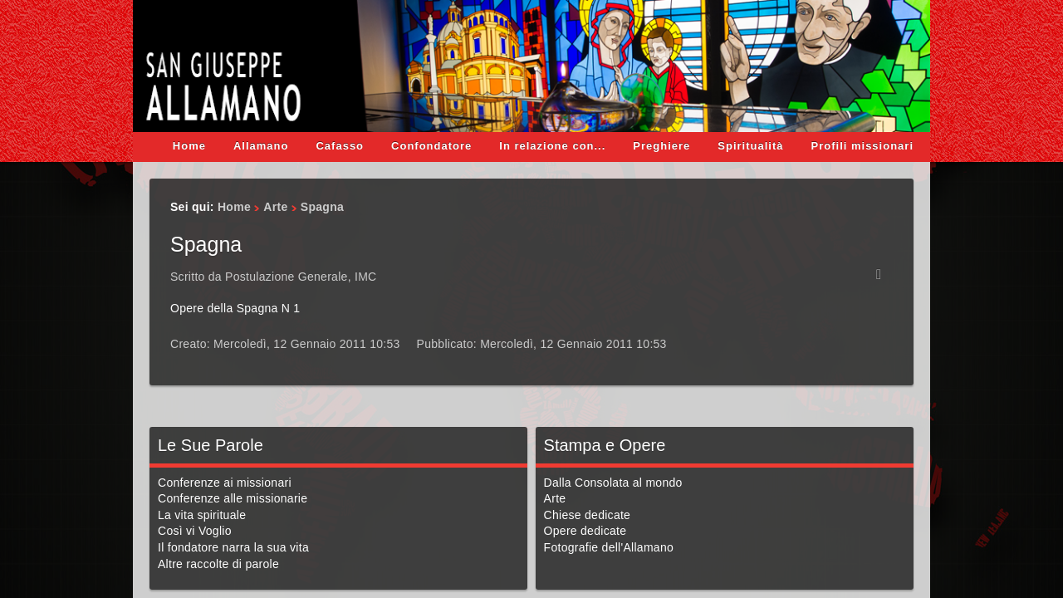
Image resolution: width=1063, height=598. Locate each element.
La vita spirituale (202, 515)
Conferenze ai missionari (224, 482)
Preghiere (661, 146)
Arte (275, 206)
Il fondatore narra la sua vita (233, 547)
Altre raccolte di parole (218, 564)
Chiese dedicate (587, 515)
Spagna (206, 244)
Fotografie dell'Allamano (609, 547)
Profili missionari (862, 146)
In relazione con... (552, 146)
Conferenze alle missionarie (232, 498)
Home (189, 146)
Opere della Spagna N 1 (235, 308)
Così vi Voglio (195, 530)
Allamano (261, 146)
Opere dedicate (585, 530)
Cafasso (340, 146)
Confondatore (431, 146)
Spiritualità (750, 146)
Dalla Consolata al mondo (613, 482)
